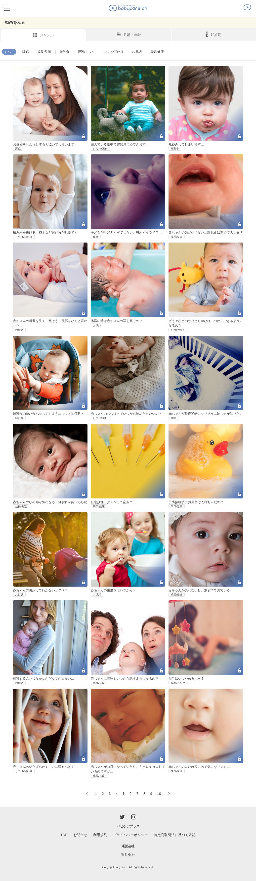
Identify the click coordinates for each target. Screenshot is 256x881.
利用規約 (100, 835)
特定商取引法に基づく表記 (175, 835)
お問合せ (80, 835)
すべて (9, 52)
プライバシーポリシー (130, 835)
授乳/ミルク (90, 52)
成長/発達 (46, 52)
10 (159, 794)
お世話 (143, 52)
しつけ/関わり (118, 52)
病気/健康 (164, 52)
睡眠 (26, 52)
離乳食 (67, 52)
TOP (64, 835)
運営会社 (128, 855)
